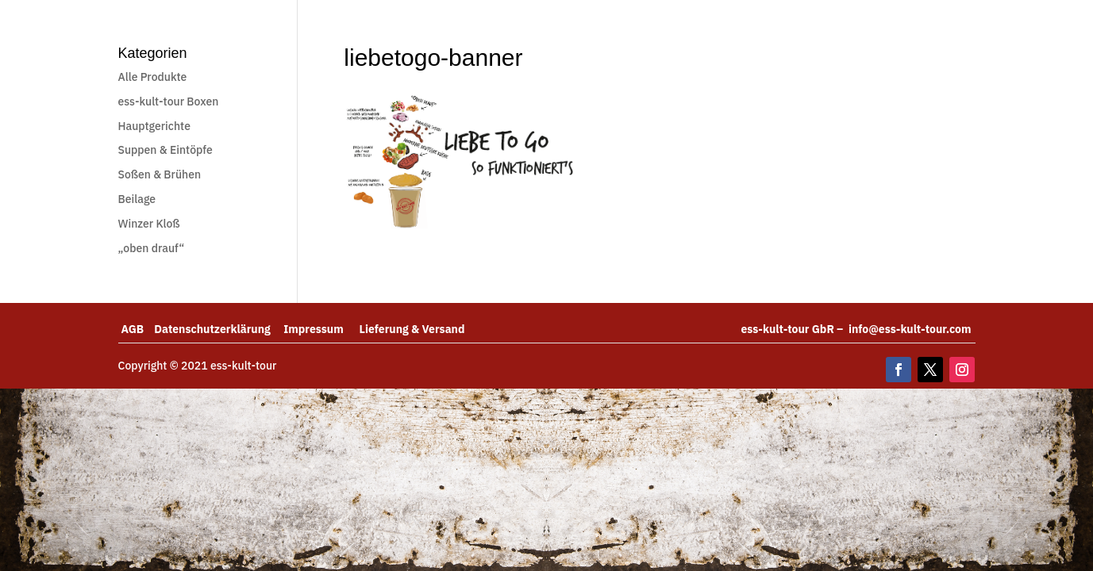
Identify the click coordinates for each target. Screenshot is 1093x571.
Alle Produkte (152, 77)
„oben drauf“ (151, 248)
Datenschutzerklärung (218, 329)
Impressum (321, 329)
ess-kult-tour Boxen (168, 101)
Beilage (137, 199)
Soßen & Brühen (160, 174)
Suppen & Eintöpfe (165, 150)
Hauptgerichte (154, 126)
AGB (138, 329)
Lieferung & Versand (412, 329)
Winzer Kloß (149, 224)
